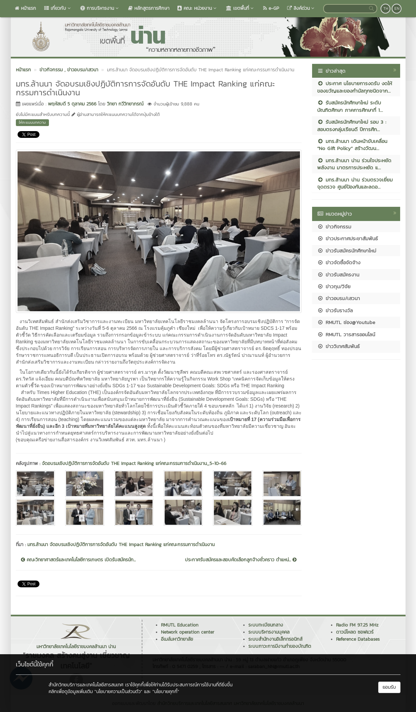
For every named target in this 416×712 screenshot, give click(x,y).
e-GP (271, 8)
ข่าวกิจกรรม (334, 226)
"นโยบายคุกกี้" (165, 691)
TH (385, 8)
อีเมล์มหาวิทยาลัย (177, 639)
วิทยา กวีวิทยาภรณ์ (125, 103)
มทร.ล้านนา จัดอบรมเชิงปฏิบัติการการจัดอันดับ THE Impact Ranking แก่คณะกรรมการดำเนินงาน (121, 544)
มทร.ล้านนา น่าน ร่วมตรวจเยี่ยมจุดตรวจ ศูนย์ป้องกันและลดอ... (355, 183)
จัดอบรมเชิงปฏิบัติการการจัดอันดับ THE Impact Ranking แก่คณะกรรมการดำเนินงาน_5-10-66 (134, 463)
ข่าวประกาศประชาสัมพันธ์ (347, 238)
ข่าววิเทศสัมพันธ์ (338, 346)
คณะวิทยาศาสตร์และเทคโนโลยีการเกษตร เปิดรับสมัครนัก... (78, 560)
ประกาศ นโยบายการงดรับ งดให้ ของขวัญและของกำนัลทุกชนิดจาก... (354, 86)
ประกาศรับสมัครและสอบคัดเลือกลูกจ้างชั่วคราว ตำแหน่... (241, 560)
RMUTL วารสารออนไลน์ (346, 334)
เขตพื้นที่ (240, 8)
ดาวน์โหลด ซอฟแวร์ (354, 632)
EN (396, 8)
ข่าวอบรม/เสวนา (338, 298)
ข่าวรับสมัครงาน (338, 274)
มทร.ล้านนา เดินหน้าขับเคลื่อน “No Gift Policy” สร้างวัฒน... (352, 144)
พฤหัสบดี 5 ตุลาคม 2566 (72, 103)
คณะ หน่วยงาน (197, 8)
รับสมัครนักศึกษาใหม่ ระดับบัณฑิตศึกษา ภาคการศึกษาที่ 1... (350, 106)
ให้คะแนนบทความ (32, 122)
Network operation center (187, 632)
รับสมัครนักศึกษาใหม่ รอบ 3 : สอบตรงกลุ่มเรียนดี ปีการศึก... (351, 125)
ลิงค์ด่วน (301, 8)
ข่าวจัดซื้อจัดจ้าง (338, 262)
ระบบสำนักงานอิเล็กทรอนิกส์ (275, 639)
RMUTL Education (179, 625)
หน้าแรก (25, 8)
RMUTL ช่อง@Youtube (346, 322)
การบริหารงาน (100, 8)
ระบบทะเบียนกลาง (265, 625)
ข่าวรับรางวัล (335, 310)
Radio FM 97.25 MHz (357, 625)
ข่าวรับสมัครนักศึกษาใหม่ (346, 250)
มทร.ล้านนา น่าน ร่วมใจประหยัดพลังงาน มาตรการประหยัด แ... (354, 163)
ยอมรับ (389, 687)
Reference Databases (358, 639)
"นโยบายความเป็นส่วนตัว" (118, 691)
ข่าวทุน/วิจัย (334, 286)
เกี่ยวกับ (58, 8)
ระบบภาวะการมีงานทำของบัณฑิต (279, 646)
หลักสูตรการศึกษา (148, 8)
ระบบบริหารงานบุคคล (268, 632)
